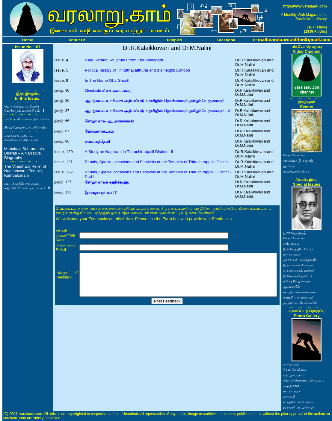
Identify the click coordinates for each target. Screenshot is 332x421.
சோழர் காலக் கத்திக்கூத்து (107, 182)
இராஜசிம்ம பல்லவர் (299, 407)
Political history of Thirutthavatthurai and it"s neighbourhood (137, 70)
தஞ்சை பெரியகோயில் (300, 303)
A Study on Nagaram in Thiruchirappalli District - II (129, 151)
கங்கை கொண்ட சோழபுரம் (303, 380)
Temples (174, 40)
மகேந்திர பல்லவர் (297, 281)
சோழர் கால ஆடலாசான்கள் (109, 121)
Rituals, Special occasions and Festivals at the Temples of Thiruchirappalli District (157, 162)
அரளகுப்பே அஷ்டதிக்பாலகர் (26, 119)
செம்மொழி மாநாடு (298, 160)
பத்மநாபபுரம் (293, 375)
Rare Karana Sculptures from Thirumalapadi (124, 60)
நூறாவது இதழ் (294, 232)
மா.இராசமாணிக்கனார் (300, 292)
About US (77, 40)
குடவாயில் (291, 286)
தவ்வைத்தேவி (97, 141)
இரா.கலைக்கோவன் (298, 265)
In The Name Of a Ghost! (107, 80)
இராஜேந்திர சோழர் (298, 249)
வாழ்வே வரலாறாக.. (299, 402)
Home (27, 40)
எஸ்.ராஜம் (291, 243)
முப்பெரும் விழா (296, 171)
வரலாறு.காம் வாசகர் (299, 270)
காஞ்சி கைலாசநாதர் (298, 297)
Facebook (226, 40)
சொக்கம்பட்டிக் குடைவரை (108, 90)
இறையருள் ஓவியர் (297, 276)
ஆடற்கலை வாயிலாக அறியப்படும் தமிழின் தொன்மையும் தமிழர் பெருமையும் (154, 101)
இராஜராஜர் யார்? (101, 192)
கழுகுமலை (291, 385)
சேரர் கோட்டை (295, 155)
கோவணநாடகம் (99, 131)
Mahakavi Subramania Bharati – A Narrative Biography (24, 153)
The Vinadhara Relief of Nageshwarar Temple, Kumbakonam (25, 171)
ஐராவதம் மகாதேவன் (299, 259)
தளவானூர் (291, 364)
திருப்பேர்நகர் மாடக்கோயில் (25, 127)
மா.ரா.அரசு (292, 254)
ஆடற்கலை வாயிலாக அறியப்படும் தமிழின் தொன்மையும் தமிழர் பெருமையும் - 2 (157, 111)
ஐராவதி (289, 166)
